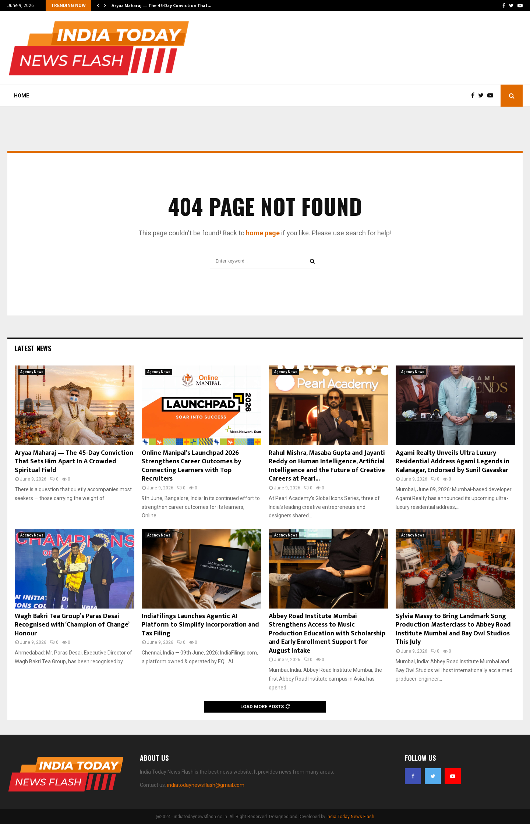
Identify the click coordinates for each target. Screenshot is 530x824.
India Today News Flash (350, 816)
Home (21, 96)
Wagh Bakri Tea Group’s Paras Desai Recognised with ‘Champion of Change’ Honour (72, 625)
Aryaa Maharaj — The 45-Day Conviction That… (161, 5)
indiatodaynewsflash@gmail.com (205, 785)
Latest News (33, 348)
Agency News (31, 372)
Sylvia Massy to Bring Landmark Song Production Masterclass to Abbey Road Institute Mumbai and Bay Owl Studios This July (453, 629)
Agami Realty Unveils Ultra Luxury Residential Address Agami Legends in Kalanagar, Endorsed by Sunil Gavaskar (452, 461)
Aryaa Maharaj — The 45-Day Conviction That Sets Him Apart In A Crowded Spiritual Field (74, 461)
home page (263, 233)
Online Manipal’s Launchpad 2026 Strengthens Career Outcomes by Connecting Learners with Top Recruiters (191, 465)
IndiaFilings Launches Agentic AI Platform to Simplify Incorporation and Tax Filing (200, 625)
